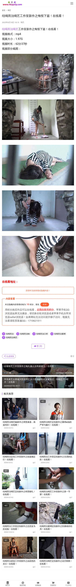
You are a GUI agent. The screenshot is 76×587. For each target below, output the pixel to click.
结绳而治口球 (42, 334)
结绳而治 (10, 334)
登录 (45, 304)
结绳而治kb (25, 334)
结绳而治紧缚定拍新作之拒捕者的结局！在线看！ (56, 527)
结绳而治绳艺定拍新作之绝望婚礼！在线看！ (19, 493)
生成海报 (9, 356)
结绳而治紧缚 (60, 334)
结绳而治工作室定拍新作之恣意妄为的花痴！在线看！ (19, 527)
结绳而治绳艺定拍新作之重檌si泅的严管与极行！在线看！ (56, 423)
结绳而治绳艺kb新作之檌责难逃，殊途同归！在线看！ (19, 423)
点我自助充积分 (45, 309)
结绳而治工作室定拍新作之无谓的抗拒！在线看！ (56, 458)
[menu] (72, 3)
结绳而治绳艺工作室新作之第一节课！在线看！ (55, 493)
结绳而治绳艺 (10, 29)
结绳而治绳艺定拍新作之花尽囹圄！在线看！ (56, 562)
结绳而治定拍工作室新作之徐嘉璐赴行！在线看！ (19, 458)
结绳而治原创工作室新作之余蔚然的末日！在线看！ (19, 562)
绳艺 (22, 22)
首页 (3, 10)
